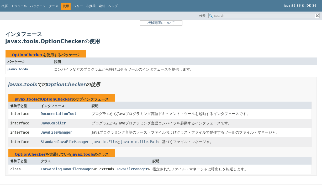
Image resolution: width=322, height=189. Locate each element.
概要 (5, 6)
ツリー (78, 6)
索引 (102, 6)
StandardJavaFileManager (65, 142)
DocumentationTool (58, 114)
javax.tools (17, 69)
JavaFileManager (56, 132)
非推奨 (91, 6)
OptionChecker (27, 55)
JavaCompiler (53, 123)
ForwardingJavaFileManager (67, 169)
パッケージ (38, 6)
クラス (53, 6)
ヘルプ (113, 6)
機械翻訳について (161, 23)
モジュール (19, 6)
